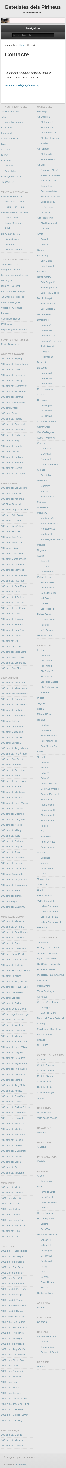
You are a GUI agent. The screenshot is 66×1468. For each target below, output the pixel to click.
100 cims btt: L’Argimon (13, 819)
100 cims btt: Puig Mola (13, 1085)
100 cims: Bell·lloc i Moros (14, 693)
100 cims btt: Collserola (13, 1030)
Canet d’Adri (47, 475)
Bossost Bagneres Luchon (14, 275)
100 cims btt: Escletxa (12, 1140)
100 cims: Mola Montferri (13, 402)
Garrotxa (41, 443)
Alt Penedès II (48, 159)
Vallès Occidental (49, 906)
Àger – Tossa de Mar (47, 958)
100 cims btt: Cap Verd (12, 602)
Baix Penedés (44, 314)
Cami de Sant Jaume (47, 1002)
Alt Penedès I (47, 154)
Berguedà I (46, 373)
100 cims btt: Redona (12, 462)
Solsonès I (46, 857)
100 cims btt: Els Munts (13, 1074)
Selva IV (45, 767)
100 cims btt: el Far (11, 890)
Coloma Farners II (50, 789)
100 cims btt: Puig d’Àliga (14, 1047)
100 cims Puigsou (10, 901)
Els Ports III (46, 666)
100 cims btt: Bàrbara (12, 457)
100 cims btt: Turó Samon (14, 1134)
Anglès (44, 826)
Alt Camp (41, 111)
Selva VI (45, 778)
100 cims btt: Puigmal (12, 863)
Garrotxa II (46, 453)
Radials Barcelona (46, 1336)
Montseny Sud (48, 528)
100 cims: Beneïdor (11, 668)
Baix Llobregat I (48, 303)
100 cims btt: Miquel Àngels (15, 688)
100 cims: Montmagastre (13, 559)
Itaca (3, 144)
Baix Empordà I (48, 282)
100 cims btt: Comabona (13, 1112)
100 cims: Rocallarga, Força (15, 970)
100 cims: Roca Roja (11, 531)
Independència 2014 (11, 196)
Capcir (44, 1271)
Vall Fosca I (46, 598)
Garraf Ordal (43, 426)
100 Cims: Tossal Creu (12, 504)
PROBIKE (42, 1366)
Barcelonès (43, 319)
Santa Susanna (48, 496)
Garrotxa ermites (49, 464)
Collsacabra (47, 571)
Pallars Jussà (44, 577)
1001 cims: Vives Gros (12, 1198)
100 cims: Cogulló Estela (13, 1008)
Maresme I (46, 486)
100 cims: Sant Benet (12, 759)
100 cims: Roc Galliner (12, 526)
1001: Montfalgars (10, 1203)
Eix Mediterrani (12, 239)
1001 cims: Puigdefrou (12, 1333)
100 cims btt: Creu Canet (14, 948)
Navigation (33, 28)
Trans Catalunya (45, 991)
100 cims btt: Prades (11, 418)
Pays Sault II (47, 1197)
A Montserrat (47, 346)
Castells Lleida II (45, 1087)
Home (22, 45)
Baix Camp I (47, 260)
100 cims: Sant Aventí (12, 537)
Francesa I (6, 127)
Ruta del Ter (43, 1045)
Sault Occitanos (49, 1202)
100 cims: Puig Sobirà (12, 515)
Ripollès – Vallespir (11, 286)
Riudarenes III (48, 810)
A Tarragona (47, 356)
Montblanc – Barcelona (49, 1029)
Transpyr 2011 (8, 182)
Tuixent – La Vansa (50, 175)
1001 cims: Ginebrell (11, 1393)
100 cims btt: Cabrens (12, 1445)
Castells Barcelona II (47, 1070)
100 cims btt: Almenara (12, 498)
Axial (3, 117)
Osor (43, 831)
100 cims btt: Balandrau (13, 857)
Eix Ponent (10, 244)
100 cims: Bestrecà (11, 742)
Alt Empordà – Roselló (12, 297)
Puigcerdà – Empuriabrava (50, 975)
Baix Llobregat (44, 298)
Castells (41, 1059)
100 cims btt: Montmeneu (14, 575)
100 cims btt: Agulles (11, 1090)
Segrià (40, 708)
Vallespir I (46, 1240)
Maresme (42, 480)
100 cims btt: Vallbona (12, 369)
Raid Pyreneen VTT (11, 176)
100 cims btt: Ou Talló (12, 737)
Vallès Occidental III (51, 922)
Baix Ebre (42, 271)
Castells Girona (45, 1076)
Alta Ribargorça (45, 218)
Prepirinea (6, 160)
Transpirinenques (10, 111)
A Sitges (45, 351)
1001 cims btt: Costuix (12, 1343)
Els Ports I (46, 655)
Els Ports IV (47, 671)
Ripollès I (45, 725)
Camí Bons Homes (10, 318)
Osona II (45, 566)
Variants (9, 165)
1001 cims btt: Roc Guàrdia (15, 1289)
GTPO (4, 155)
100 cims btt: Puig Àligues (14, 753)
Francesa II (7, 133)
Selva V (45, 773)
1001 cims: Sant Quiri (12, 1278)
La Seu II (45, 212)
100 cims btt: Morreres (12, 570)
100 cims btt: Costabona (13, 868)
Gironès (41, 470)
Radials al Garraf (49, 1352)
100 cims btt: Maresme (12, 921)
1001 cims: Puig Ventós (13, 1349)
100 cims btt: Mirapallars (13, 652)
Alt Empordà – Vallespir (13, 291)
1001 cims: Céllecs (10, 1209)
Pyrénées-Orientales (47, 1234)
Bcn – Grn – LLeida (14, 201)
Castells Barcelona (46, 1065)
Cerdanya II (46, 410)
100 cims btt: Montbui (12, 1187)
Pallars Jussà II (48, 587)
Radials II (45, 1341)
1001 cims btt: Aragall (12, 1294)
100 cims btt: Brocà (11, 1161)
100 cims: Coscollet (11, 646)
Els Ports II (46, 660)
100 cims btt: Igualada (12, 1025)
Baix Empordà (44, 277)
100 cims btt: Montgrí (12, 797)
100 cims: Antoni (9, 407)
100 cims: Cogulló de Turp (14, 509)
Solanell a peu (48, 201)
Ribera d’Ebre (44, 714)
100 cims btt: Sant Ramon (14, 1041)
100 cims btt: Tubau (11, 775)
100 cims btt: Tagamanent (14, 1063)
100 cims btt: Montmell (12, 397)
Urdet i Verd (47, 868)
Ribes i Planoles (49, 735)
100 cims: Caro (9, 413)
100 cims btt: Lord (10, 1236)
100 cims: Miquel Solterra (14, 715)
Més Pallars (47, 630)
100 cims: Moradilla (11, 493)
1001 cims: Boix (9, 1382)
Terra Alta (42, 884)
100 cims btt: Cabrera (12, 1101)
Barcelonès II (47, 330)
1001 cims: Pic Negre (12, 1256)
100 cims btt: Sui (9, 1167)
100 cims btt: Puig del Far (14, 981)
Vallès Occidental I (50, 911)
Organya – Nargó (49, 170)
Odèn (43, 873)
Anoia (40, 234)
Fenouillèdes (47, 1282)
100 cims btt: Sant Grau (13, 906)
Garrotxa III (46, 459)
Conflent (45, 1277)
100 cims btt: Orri (10, 641)
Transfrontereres (9, 264)
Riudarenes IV (48, 815)
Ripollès (41, 719)
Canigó (40, 394)
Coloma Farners (49, 783)
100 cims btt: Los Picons (13, 608)
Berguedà (42, 367)
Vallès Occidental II (50, 917)
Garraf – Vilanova (46, 437)
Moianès (41, 502)
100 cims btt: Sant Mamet (14, 586)
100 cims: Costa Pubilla (13, 954)
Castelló (41, 1161)
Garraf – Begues (45, 432)
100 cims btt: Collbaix (12, 965)
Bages (40, 250)
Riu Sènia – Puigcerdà (48, 964)
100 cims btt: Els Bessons (14, 488)
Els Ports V (46, 676)
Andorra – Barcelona (47, 953)
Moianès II (42, 507)
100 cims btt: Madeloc (12, 1440)
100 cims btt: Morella (11, 1079)
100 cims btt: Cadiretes (13, 841)
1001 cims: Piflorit (10, 1365)
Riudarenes (46, 799)
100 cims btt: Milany (11, 830)
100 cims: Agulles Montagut (15, 1014)
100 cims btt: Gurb (10, 943)
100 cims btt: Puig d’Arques (15, 803)
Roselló (44, 1287)
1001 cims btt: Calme (12, 1311)
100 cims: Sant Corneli (12, 657)
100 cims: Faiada (10, 548)
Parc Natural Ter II (50, 746)
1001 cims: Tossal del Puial (15, 1404)
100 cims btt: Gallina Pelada (15, 1107)
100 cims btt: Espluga (12, 358)
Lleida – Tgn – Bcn (14, 207)
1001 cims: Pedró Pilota (13, 1220)
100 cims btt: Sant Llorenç (14, 932)
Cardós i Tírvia (48, 619)
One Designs (22, 1464)
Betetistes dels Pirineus (33, 7)
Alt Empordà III (48, 132)
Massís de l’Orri (48, 180)
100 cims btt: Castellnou (13, 1151)
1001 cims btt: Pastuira (12, 1261)
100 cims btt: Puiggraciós (14, 1069)
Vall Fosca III (47, 608)
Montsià (41, 544)
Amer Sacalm (47, 847)
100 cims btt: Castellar (12, 937)
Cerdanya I (46, 405)
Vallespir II (46, 1245)
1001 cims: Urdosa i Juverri (15, 1415)
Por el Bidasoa (44, 1112)
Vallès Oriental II (45, 901)
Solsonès (41, 852)
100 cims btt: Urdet (10, 1231)
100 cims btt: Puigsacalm (14, 879)
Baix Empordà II (49, 287)
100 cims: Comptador (12, 726)
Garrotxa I (46, 448)
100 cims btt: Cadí (10, 613)
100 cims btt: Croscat (12, 808)
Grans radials (47, 1347)
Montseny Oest (48, 518)
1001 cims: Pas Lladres (13, 1322)
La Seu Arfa (47, 207)
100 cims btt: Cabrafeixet (14, 386)
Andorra (41, 1307)
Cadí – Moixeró (45, 389)
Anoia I (44, 239)
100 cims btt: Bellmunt (12, 926)
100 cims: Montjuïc (10, 1214)
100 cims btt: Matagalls (13, 1123)
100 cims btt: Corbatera (13, 435)
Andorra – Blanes (46, 969)
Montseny (42, 513)
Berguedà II (46, 378)
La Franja (42, 980)
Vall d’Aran (42, 927)
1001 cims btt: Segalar (12, 1283)
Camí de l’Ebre (48, 1012)
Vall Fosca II (47, 603)
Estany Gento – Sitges (48, 947)
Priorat (40, 698)
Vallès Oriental (44, 895)
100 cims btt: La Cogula (13, 473)
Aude (39, 1186)
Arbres (40, 1098)
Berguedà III (47, 383)
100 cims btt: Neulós (11, 824)
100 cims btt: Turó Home (13, 1225)
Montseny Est (48, 534)
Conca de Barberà (46, 421)
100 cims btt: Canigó (11, 1434)
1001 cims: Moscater (11, 1376)
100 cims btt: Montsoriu (13, 682)
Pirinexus (6, 313)
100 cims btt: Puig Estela (13, 781)
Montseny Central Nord (52, 539)
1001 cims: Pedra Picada (14, 1327)
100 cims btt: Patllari (11, 710)
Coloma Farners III (50, 794)
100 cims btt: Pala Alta (12, 580)
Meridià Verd (43, 985)
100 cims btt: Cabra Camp (14, 364)
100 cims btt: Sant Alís (12, 630)
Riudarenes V (48, 820)
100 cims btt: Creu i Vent (13, 1096)
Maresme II (46, 491)
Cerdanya (42, 400)
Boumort (41, 362)
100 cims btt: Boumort (12, 624)
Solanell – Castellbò (51, 196)
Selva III (45, 762)
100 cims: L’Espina (10, 451)
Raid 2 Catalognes (10, 302)
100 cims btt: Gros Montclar (15, 704)
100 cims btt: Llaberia (12, 1192)
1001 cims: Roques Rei (13, 1354)
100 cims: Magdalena (12, 732)
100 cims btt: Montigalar (13, 792)
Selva (40, 751)
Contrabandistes (49, 191)
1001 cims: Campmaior (13, 1371)
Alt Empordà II (48, 127)
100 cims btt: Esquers (12, 846)
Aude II (44, 1207)
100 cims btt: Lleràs (11, 635)
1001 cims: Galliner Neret (14, 1398)
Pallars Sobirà (44, 614)
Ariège (40, 1175)
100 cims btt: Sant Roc (12, 786)
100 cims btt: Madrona (12, 1172)
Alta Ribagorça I (49, 223)
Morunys (45, 863)
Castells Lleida (44, 1081)
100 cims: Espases (10, 997)
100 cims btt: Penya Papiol (14, 987)
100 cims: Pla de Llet (12, 542)
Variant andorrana (14, 122)
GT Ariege (42, 996)
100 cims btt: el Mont (11, 896)
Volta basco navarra (47, 1118)
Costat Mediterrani (14, 223)
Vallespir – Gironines (11, 307)
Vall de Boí (46, 228)
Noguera (41, 550)
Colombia (42, 1322)
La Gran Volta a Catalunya (14, 212)
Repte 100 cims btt (10, 344)
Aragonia (41, 1146)
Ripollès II (46, 730)
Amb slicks (10, 171)
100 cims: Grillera (10, 721)
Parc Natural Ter (49, 741)
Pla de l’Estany (44, 635)
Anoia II (44, 244)
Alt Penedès (43, 148)
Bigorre (44, 1224)
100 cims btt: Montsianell (13, 391)
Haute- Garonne (45, 1213)
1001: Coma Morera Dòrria (15, 1305)
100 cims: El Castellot (12, 992)
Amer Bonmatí (48, 841)
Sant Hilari (46, 836)
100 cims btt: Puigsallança (14, 748)
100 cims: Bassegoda (12, 874)
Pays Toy (45, 1229)
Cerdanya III (47, 416)
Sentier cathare (45, 1293)
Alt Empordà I (48, 122)
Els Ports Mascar (49, 681)
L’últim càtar (7, 324)
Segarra (41, 703)
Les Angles (6, 280)
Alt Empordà (43, 117)
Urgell (40, 890)
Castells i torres (48, 593)
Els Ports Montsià (49, 687)
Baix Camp (42, 255)
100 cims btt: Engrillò (12, 446)
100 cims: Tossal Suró (12, 553)
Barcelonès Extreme (51, 341)
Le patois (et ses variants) (14, 329)
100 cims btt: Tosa (10, 835)
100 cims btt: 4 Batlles (12, 597)
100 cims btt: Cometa (12, 619)
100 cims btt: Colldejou (12, 380)
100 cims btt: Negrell (11, 440)
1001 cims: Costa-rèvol (13, 1409)
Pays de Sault (48, 1191)
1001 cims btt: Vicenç (12, 1300)
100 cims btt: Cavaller (12, 468)
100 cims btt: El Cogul (12, 1156)
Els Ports (41, 650)
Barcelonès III (48, 335)
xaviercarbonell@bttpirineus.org (22, 85)
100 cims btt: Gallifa (11, 1003)
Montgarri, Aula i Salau (12, 269)
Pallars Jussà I (48, 582)
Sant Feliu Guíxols (50, 292)
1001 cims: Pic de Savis (13, 1360)
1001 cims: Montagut (12, 1338)
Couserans (46, 1181)
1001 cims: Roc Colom (12, 1267)
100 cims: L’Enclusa (11, 976)
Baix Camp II (47, 266)
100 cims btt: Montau (12, 1129)
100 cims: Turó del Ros (13, 1019)
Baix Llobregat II (49, 309)
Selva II (41, 757)
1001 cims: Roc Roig (11, 1420)
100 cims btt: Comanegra (14, 885)
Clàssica (5, 149)
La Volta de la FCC (10, 233)
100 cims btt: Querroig (12, 814)
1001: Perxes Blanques (13, 1316)
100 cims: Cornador (11, 764)
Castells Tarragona (46, 1092)
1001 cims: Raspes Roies (14, 1251)
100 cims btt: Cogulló (12, 1052)
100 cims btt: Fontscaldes (14, 424)
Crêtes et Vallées (9, 138)
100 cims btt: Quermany (13, 699)
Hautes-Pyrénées (46, 1218)
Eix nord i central (13, 249)
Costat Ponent (12, 217)
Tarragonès (43, 879)
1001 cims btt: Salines (12, 1272)
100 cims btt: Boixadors (13, 1058)
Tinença (45, 692)
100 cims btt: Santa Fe (12, 564)
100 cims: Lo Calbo (11, 520)
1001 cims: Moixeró (11, 1387)
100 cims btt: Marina (11, 1036)
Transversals (43, 942)
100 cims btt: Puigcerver (13, 375)
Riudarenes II (47, 804)
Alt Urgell (41, 164)
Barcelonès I (47, 325)
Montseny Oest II (49, 523)
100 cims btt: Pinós (11, 591)
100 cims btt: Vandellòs (13, 429)
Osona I (45, 561)
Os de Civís (46, 186)
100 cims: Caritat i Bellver (14, 959)
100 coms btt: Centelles (13, 1118)
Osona (40, 555)
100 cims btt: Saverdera (13, 770)
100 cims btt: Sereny (11, 1145)
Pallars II (45, 625)
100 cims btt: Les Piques (13, 662)
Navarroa (41, 1132)
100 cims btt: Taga (10, 852)
